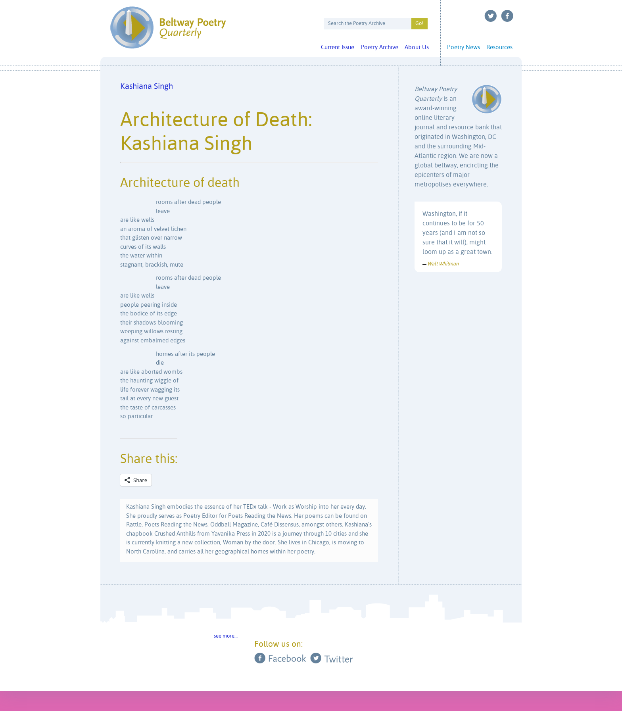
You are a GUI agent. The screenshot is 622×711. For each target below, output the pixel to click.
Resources (499, 47)
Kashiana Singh (146, 87)
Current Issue (337, 47)
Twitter (490, 16)
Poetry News (463, 47)
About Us (417, 47)
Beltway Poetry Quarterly (168, 27)
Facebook (507, 16)
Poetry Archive (379, 47)
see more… (226, 636)
